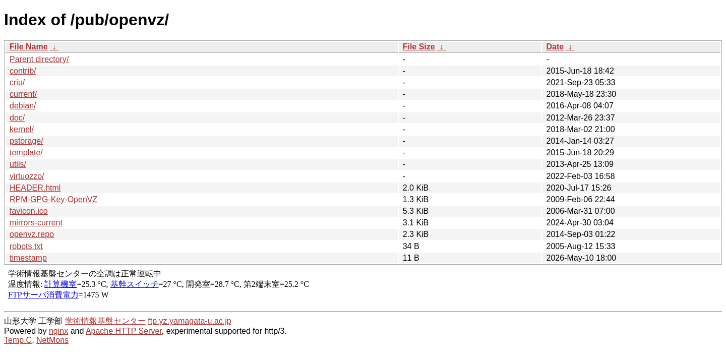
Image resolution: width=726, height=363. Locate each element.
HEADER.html (35, 188)
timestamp (28, 258)
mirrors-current (36, 222)
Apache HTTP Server (124, 331)
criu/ (17, 82)
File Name (29, 46)
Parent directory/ (39, 59)
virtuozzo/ (27, 176)
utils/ (18, 164)
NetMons (52, 340)
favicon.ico (29, 211)
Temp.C (18, 340)
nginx (58, 331)
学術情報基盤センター (105, 321)
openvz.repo (32, 234)
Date (555, 46)
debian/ (23, 105)
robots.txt (26, 246)
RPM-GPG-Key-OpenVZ (53, 199)
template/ (26, 152)
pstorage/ (26, 141)
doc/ (17, 117)
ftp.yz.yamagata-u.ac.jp (189, 321)
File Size (419, 46)
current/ (23, 94)
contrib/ (23, 71)
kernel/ (22, 129)
